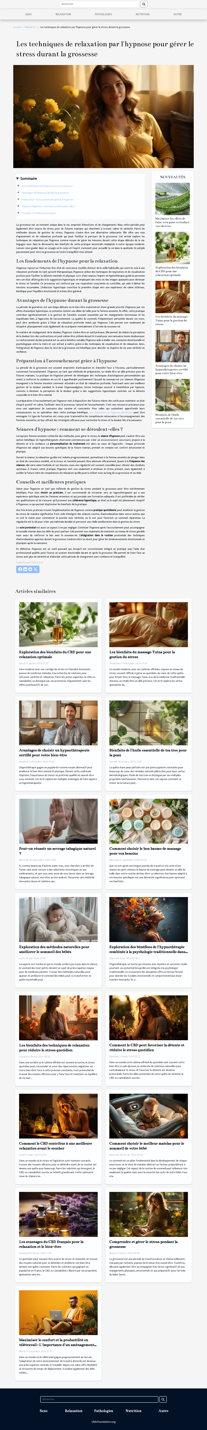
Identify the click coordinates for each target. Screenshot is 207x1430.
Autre (178, 14)
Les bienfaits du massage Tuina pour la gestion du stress (171, 320)
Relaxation (63, 14)
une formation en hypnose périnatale (110, 412)
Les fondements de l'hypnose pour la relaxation (47, 186)
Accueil (17, 27)
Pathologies (103, 14)
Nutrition (142, 14)
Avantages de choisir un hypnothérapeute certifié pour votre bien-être (171, 369)
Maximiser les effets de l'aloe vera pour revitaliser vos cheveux (172, 222)
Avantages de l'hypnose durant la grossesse (45, 193)
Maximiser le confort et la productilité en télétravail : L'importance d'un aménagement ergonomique (56, 1345)
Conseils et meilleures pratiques (39, 213)
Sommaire (28, 179)
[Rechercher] (99, 4)
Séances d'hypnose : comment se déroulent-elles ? (49, 206)
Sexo (28, 14)
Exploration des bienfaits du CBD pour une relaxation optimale (171, 271)
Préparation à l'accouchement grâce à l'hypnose (47, 199)
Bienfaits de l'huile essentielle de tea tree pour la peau (169, 418)
